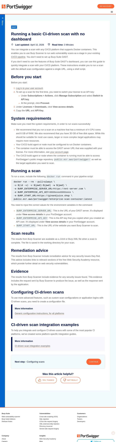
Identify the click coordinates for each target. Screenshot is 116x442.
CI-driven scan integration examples (32, 346)
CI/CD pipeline (18, 57)
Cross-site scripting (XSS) (48, 416)
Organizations (82, 416)
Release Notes (7, 421)
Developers (81, 421)
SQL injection (44, 419)
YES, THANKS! (46, 380)
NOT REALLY (70, 380)
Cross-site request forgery (48, 421)
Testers (79, 419)
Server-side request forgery (49, 429)
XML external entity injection (49, 424)
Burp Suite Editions (8, 419)
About (4, 439)
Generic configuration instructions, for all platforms (39, 313)
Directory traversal (45, 426)
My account (106, 6)
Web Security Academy (47, 439)
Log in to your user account (29, 88)
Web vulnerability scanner (11, 416)
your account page (59, 152)
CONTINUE (93, 362)
